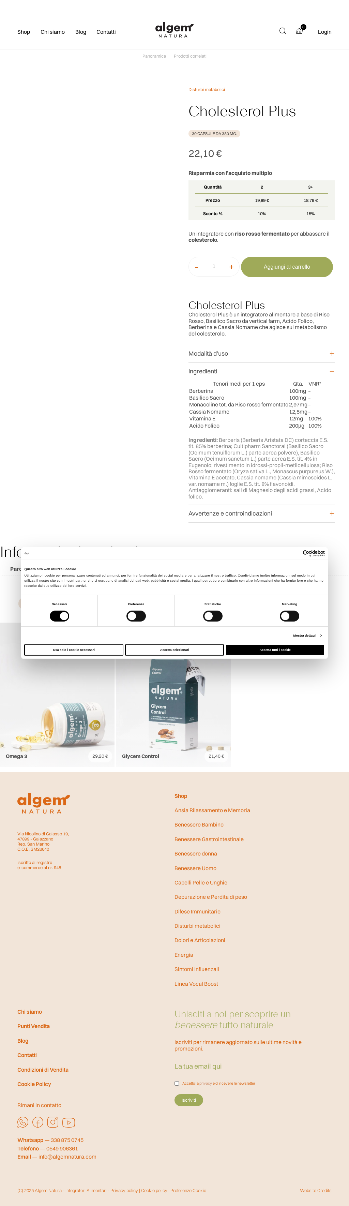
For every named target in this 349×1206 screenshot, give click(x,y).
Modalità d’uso (208, 353)
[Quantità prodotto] (214, 266)
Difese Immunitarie (197, 911)
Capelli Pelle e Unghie (200, 882)
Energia (183, 954)
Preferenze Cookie (188, 1190)
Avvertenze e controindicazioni (230, 513)
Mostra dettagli (305, 635)
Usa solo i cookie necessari (74, 650)
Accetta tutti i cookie (275, 650)
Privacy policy (124, 1190)
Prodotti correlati (190, 56)
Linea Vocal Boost (196, 983)
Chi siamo (53, 32)
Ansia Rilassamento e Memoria (212, 810)
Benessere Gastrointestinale (209, 839)
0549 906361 (62, 1148)
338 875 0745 (67, 1140)
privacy (205, 1083)
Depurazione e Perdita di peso (210, 896)
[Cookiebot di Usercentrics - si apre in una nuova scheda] (295, 553)
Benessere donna (195, 853)
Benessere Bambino (199, 824)
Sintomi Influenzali (196, 969)
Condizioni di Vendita (43, 1069)
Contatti (106, 32)
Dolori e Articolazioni (199, 940)
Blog (80, 32)
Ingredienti (202, 371)
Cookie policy (154, 1190)
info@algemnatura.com (67, 1156)
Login (325, 31)
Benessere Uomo (195, 868)
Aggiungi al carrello (287, 267)
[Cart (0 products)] (302, 31)
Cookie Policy (34, 1084)
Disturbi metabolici (206, 89)
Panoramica (154, 56)
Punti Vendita (33, 1026)
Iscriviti (189, 1100)
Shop (23, 32)
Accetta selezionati (174, 650)
